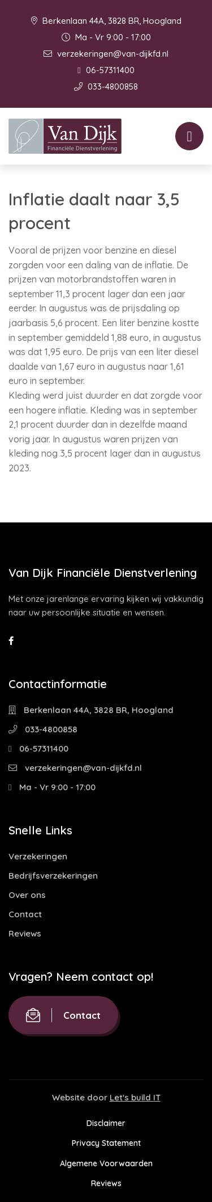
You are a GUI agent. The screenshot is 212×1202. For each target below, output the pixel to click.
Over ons (27, 894)
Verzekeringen (37, 856)
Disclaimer (106, 1123)
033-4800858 (106, 86)
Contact (25, 914)
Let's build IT (135, 1097)
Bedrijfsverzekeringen (53, 875)
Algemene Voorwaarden (106, 1163)
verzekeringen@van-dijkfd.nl (106, 53)
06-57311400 (105, 70)
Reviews (24, 933)
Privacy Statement (106, 1143)
